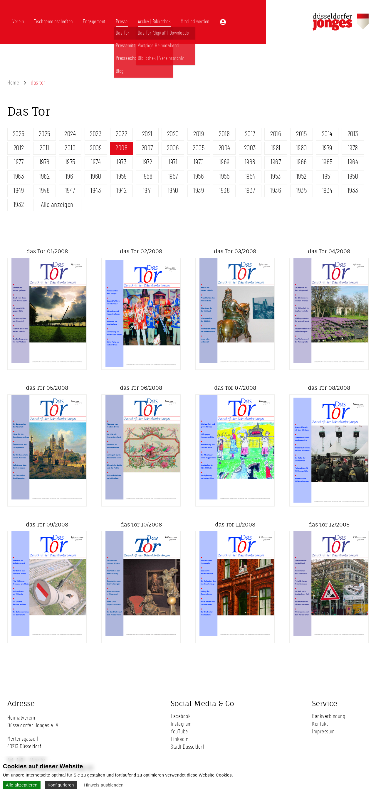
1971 (172, 162)
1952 (301, 176)
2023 (96, 134)
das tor (38, 83)
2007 (147, 148)
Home (13, 83)
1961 (70, 176)
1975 (70, 162)
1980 (301, 148)
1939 (198, 190)
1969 (224, 162)
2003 (250, 148)
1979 (327, 148)
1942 (121, 190)
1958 (147, 176)
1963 (18, 176)
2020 (173, 134)
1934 (327, 190)
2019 (198, 134)
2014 (327, 134)
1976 (44, 162)
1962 (44, 176)
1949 (19, 190)
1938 (224, 190)
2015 (301, 134)
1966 (301, 162)
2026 (19, 134)
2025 (44, 134)
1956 (198, 176)
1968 (250, 162)
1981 (276, 148)
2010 (70, 148)
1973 (121, 162)
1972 (147, 162)
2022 (121, 134)
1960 (95, 176)
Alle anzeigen (57, 204)
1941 (147, 190)
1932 (19, 204)
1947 (70, 190)
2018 (224, 134)
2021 (147, 134)
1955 (224, 176)
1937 (250, 190)
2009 (96, 148)
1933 (353, 190)
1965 (327, 162)
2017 (250, 134)
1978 (353, 148)
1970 (199, 162)
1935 (301, 190)
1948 (44, 190)
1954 (250, 176)
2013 (353, 134)
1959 (121, 176)
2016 (275, 134)
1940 (173, 190)
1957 (173, 176)
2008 (121, 148)
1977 (19, 162)
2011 (44, 148)
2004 (224, 148)
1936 (275, 190)
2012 (19, 148)
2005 (198, 148)
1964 (353, 162)
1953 (276, 176)
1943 (95, 190)
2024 (70, 134)
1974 (96, 162)
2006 (173, 148)
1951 (327, 176)
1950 (353, 176)
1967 (276, 162)
